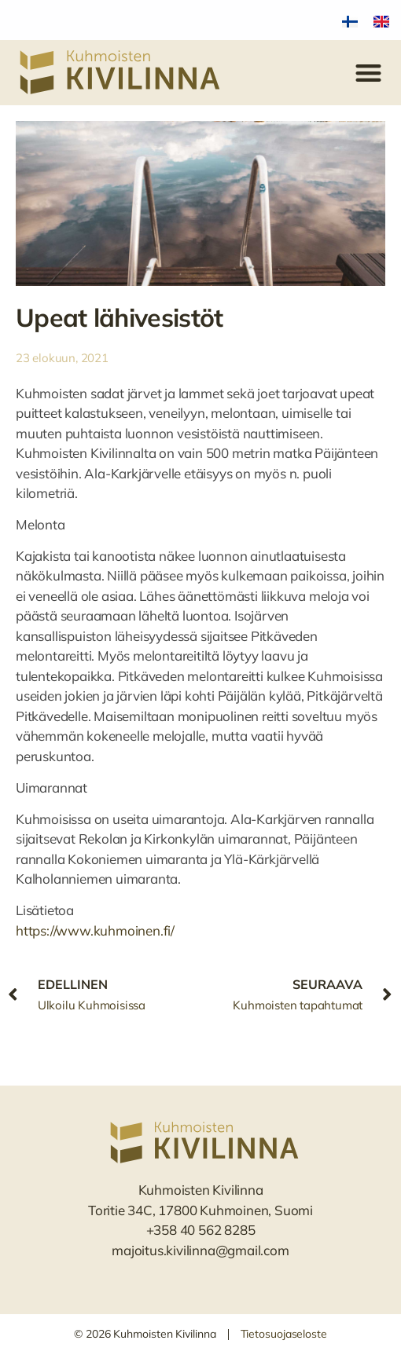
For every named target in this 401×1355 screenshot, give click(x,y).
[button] (368, 72)
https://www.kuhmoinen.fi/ (95, 930)
